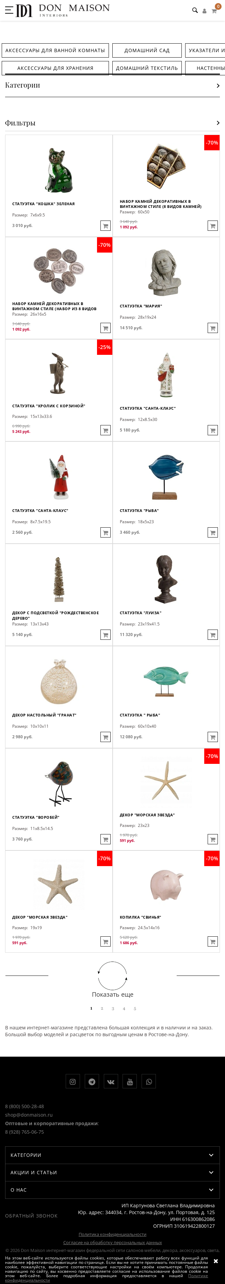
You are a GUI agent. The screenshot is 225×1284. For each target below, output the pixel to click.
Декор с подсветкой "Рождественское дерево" (55, 615)
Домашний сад (147, 50)
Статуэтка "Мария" (141, 305)
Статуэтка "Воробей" (36, 817)
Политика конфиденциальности (112, 1234)
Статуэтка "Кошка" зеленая (43, 203)
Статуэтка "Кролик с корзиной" (48, 405)
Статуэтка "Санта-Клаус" (148, 408)
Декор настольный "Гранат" (44, 714)
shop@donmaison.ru (29, 1115)
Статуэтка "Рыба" (139, 510)
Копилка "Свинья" (140, 917)
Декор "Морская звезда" (147, 814)
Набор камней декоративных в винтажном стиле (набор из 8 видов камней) (54, 306)
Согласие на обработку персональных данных (112, 1242)
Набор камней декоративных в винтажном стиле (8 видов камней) (161, 204)
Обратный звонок (31, 1215)
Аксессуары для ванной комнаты (55, 50)
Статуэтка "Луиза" (141, 612)
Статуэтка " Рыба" (140, 714)
